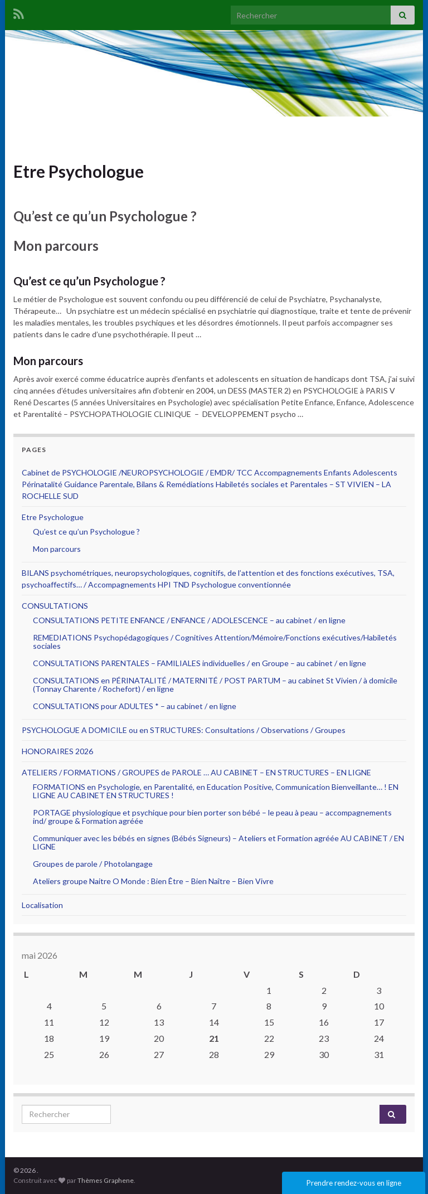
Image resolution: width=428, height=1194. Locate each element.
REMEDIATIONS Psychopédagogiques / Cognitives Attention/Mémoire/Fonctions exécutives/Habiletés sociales (215, 642)
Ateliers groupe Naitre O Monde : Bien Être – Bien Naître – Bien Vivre (153, 881)
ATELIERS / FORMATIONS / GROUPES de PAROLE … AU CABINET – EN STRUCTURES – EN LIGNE (196, 772)
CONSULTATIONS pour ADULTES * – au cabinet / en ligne (134, 706)
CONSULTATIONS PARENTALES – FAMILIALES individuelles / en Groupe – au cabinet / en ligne (199, 663)
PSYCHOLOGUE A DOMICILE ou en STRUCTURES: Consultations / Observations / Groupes (184, 730)
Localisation (42, 905)
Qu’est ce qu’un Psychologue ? (89, 281)
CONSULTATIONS (55, 605)
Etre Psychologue (53, 517)
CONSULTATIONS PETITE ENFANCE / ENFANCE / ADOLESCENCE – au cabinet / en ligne (189, 620)
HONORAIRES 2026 (57, 751)
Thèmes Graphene (105, 1180)
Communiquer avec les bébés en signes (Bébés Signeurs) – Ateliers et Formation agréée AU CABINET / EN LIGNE (218, 842)
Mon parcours (48, 360)
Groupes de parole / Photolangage (93, 863)
